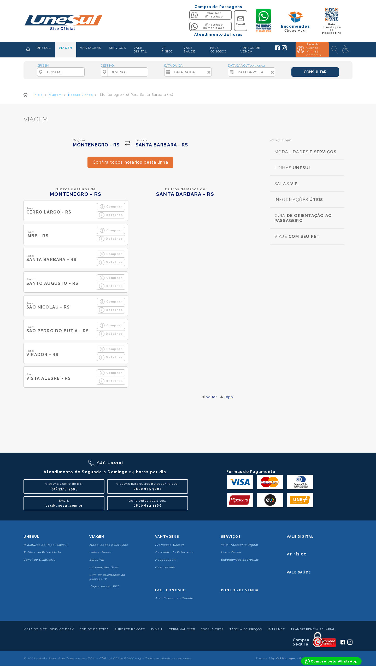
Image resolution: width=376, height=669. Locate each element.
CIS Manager (285, 658)
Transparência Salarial (313, 629)
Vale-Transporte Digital (239, 545)
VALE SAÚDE (189, 49)
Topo (228, 397)
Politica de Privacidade (42, 552)
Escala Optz (212, 629)
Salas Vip (96, 559)
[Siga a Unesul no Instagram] (284, 49)
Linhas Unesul (100, 552)
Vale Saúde (299, 572)
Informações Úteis (104, 567)
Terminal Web (182, 629)
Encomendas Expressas (239, 559)
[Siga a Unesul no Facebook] (277, 49)
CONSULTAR (315, 72)
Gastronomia (165, 567)
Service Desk (62, 629)
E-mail (157, 629)
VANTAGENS (90, 48)
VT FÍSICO (167, 49)
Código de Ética (94, 629)
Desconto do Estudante (174, 552)
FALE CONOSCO (218, 49)
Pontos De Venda (239, 590)
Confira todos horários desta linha (130, 162)
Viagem (96, 536)
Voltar (211, 397)
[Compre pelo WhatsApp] (331, 661)
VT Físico (297, 554)
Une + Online (231, 552)
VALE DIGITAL (140, 49)
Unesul (31, 536)
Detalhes (111, 215)
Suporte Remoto (129, 629)
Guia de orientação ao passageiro (107, 577)
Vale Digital (300, 536)
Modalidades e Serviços (108, 545)
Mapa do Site (35, 629)
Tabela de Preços (246, 629)
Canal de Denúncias (39, 559)
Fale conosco (170, 590)
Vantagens (167, 536)
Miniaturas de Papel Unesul (46, 545)
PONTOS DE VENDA (250, 49)
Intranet (276, 629)
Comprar (110, 206)
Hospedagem (165, 559)
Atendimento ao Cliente (174, 598)
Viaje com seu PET (104, 586)
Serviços (231, 536)
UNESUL (44, 48)
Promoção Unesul (169, 545)
